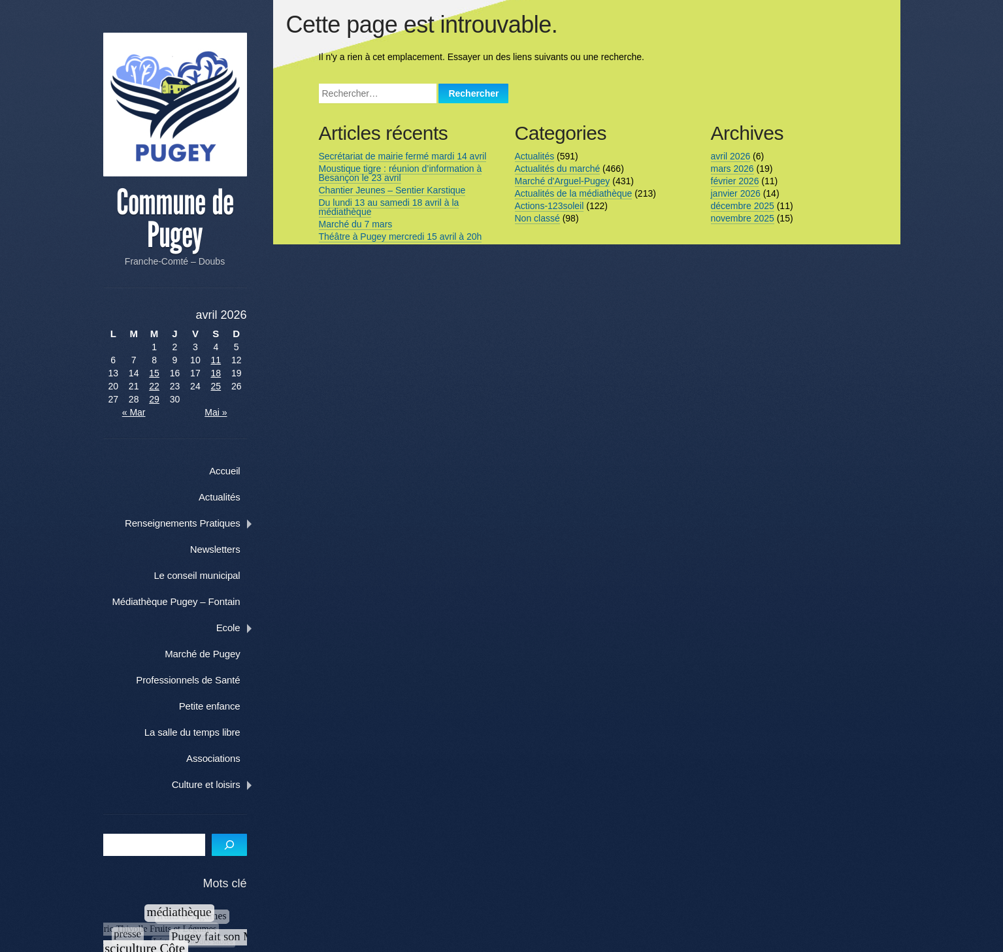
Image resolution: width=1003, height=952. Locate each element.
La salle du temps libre (206, 731)
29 (158, 398)
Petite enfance (223, 705)
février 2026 (732, 181)
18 (226, 372)
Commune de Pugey (180, 218)
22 (158, 385)
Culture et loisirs (220, 783)
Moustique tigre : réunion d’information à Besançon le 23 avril (398, 173)
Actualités (233, 496)
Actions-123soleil (547, 206)
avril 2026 (728, 156)
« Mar (135, 411)
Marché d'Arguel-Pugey (560, 181)
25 (226, 385)
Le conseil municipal (211, 574)
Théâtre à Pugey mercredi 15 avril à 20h (398, 236)
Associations (227, 757)
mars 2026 (729, 168)
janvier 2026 (733, 193)
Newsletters (229, 548)
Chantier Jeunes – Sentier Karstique (389, 190)
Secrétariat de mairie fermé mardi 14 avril (400, 156)
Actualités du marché (555, 168)
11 (226, 359)
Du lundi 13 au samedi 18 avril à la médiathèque (386, 207)
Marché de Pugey (216, 653)
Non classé (534, 218)
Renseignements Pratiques (196, 522)
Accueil (238, 470)
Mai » (226, 411)
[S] (243, 845)
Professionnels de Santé (202, 679)
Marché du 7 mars (353, 224)
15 (158, 372)
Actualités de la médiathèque (571, 193)
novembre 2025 (740, 218)
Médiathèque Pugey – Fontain (190, 600)
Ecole (242, 626)
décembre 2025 (740, 206)
